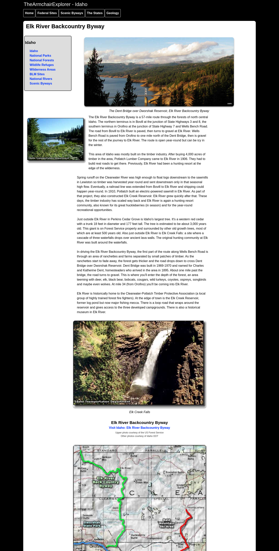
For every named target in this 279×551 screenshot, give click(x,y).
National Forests (42, 60)
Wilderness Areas (43, 69)
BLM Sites (37, 74)
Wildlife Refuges (42, 65)
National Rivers (41, 78)
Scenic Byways (72, 13)
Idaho (34, 51)
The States (95, 13)
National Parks (40, 55)
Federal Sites (47, 13)
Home (29, 13)
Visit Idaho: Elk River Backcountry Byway (139, 427)
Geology (113, 13)
